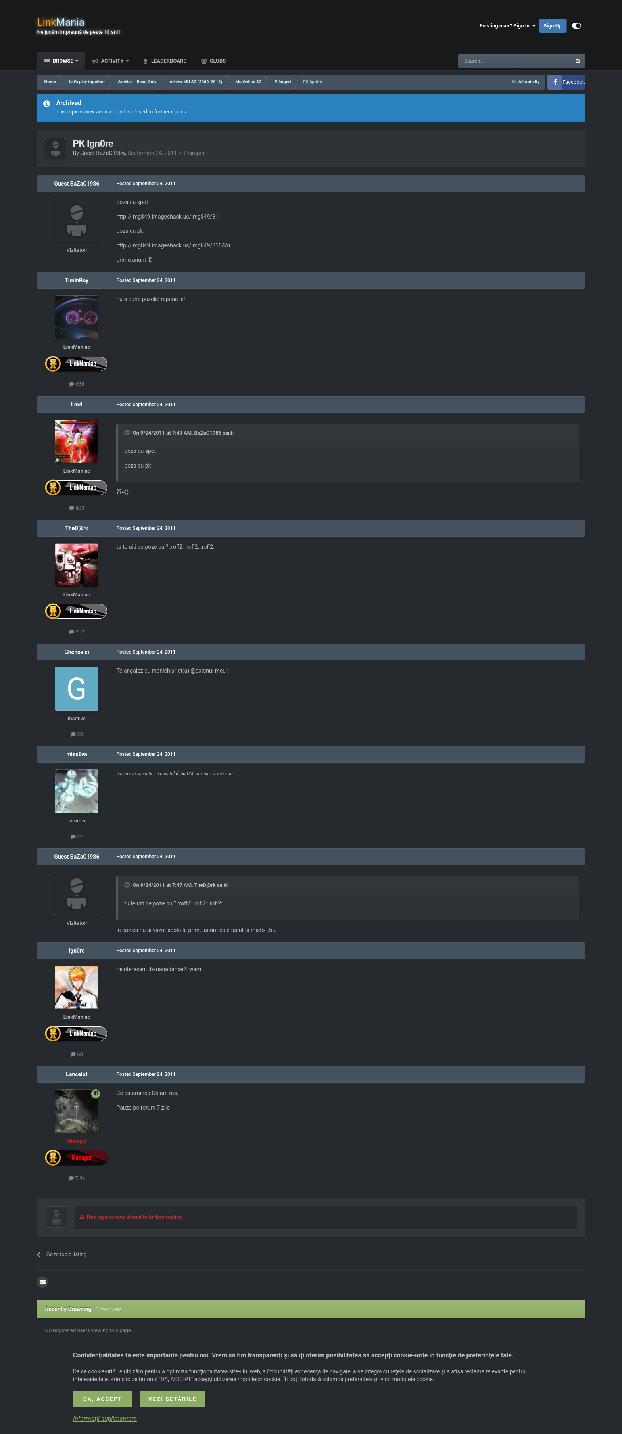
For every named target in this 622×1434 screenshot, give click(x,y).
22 (77, 837)
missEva (76, 754)
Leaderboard (168, 61)
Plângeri (194, 153)
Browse (63, 61)
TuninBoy (76, 280)
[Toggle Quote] (127, 432)
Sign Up (552, 26)
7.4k (77, 1178)
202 (76, 632)
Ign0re (77, 950)
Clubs (217, 61)
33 (77, 734)
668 (76, 384)
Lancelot (76, 1074)
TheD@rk (76, 528)
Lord (76, 404)
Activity (112, 61)
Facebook (573, 82)
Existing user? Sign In (508, 26)
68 (77, 1054)
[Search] (496, 61)
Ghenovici (76, 652)
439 (76, 508)
